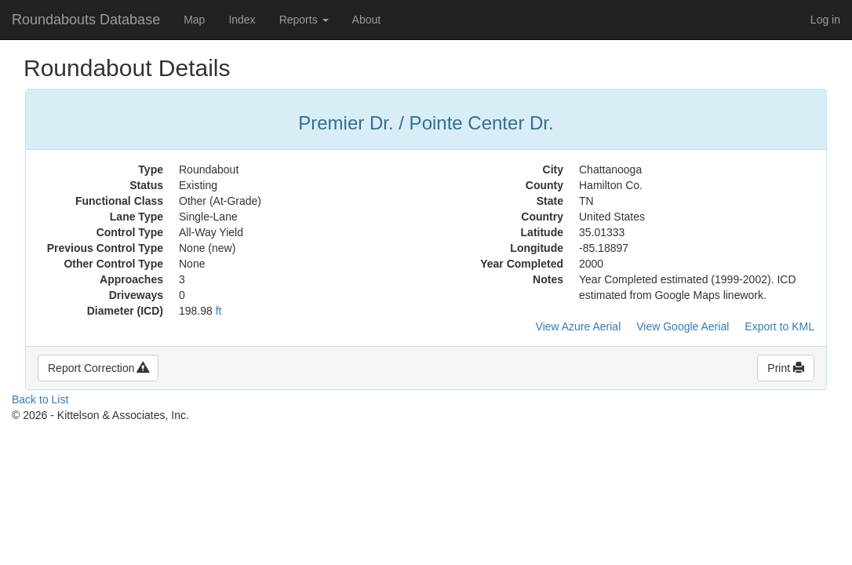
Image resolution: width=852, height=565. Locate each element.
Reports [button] (304, 19)
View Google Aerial (682, 326)
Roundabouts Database (86, 19)
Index (241, 19)
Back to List (40, 399)
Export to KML (779, 326)
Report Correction (98, 368)
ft (219, 310)
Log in (825, 19)
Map (194, 19)
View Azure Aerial (578, 326)
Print (785, 368)
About (366, 19)
